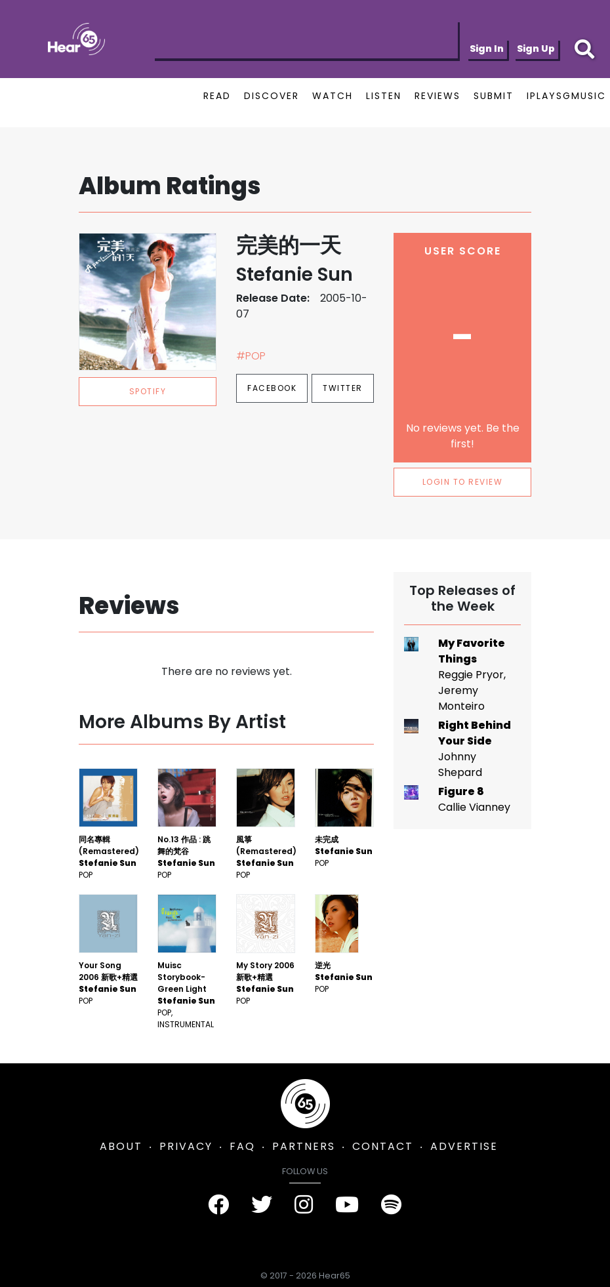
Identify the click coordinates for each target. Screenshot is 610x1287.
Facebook (271, 388)
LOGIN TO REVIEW (462, 481)
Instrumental (185, 1024)
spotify (148, 391)
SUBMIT (494, 95)
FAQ (242, 1146)
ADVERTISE (464, 1146)
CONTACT (382, 1146)
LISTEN (383, 95)
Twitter (343, 388)
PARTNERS (303, 1146)
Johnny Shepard (460, 764)
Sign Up (536, 48)
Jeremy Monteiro (461, 698)
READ (217, 95)
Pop (85, 874)
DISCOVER (271, 95)
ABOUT (121, 1146)
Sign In (487, 48)
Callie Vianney (474, 807)
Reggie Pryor (471, 674)
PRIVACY (186, 1146)
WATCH (332, 95)
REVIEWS (437, 95)
